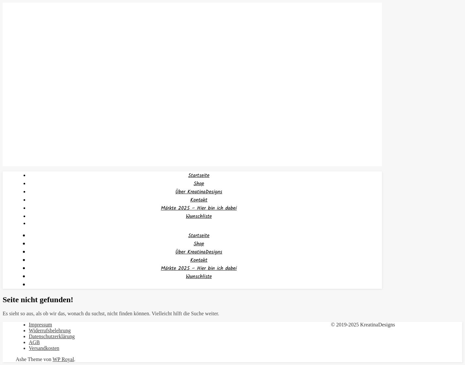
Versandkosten (44, 348)
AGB (34, 342)
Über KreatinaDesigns (198, 192)
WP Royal (63, 359)
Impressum (40, 324)
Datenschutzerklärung (52, 336)
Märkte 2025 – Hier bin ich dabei (199, 208)
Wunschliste (199, 216)
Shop (199, 184)
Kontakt (199, 200)
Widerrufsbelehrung (50, 330)
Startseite (199, 175)
